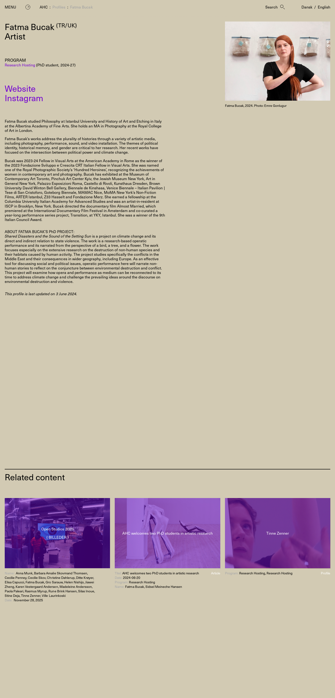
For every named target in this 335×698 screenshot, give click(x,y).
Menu (10, 7)
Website (20, 88)
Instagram (24, 97)
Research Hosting (20, 65)
